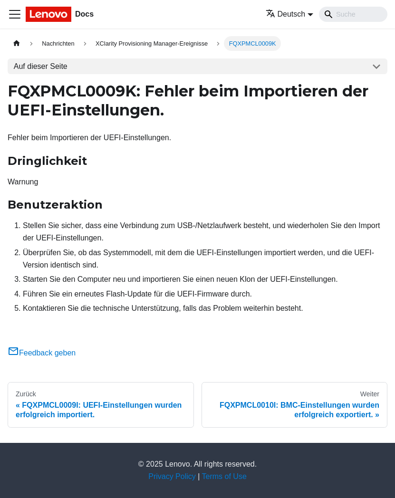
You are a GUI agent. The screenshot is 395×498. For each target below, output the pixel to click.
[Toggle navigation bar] (15, 14)
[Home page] (17, 43)
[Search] (353, 14)
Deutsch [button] (286, 14)
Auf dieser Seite (40, 66)
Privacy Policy (172, 476)
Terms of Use (224, 476)
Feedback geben (42, 353)
